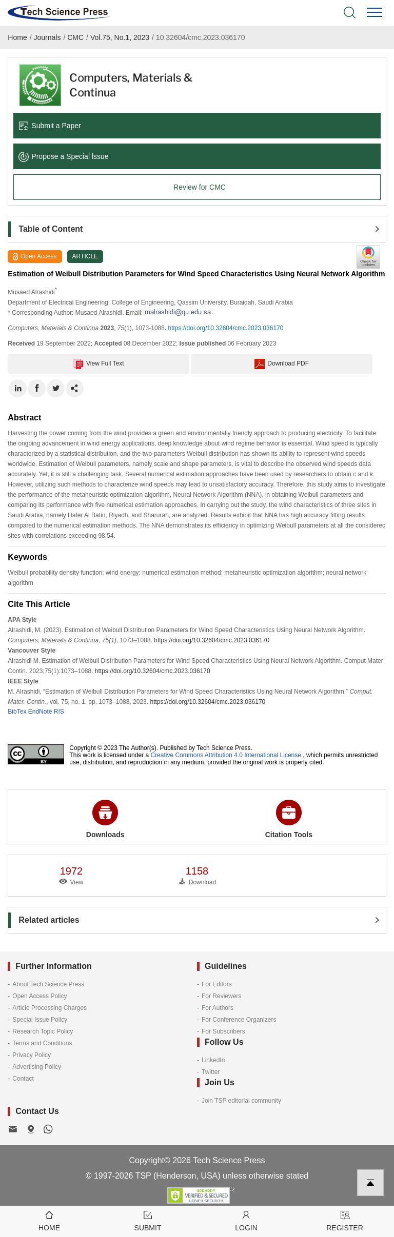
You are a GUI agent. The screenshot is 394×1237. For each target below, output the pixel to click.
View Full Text (98, 364)
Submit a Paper (49, 125)
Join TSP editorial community (241, 1100)
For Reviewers (221, 996)
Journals (47, 37)
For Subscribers (223, 1031)
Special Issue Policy (39, 1019)
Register (345, 1220)
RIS (59, 711)
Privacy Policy (31, 1055)
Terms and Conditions (42, 1043)
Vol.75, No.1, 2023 (119, 37)
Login (246, 1220)
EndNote (40, 711)
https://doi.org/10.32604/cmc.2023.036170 (226, 328)
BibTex (17, 711)
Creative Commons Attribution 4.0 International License (225, 755)
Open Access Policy (39, 996)
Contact (22, 1078)
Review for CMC (199, 187)
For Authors (217, 1007)
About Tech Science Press (48, 984)
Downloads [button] (105, 819)
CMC (75, 37)
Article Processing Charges (49, 1007)
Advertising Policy (36, 1066)
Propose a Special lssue (63, 156)
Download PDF (281, 364)
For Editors (217, 984)
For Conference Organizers (239, 1019)
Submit (147, 1220)
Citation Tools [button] (288, 819)
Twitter (211, 1072)
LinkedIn (213, 1060)
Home (17, 37)
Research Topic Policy (42, 1031)
